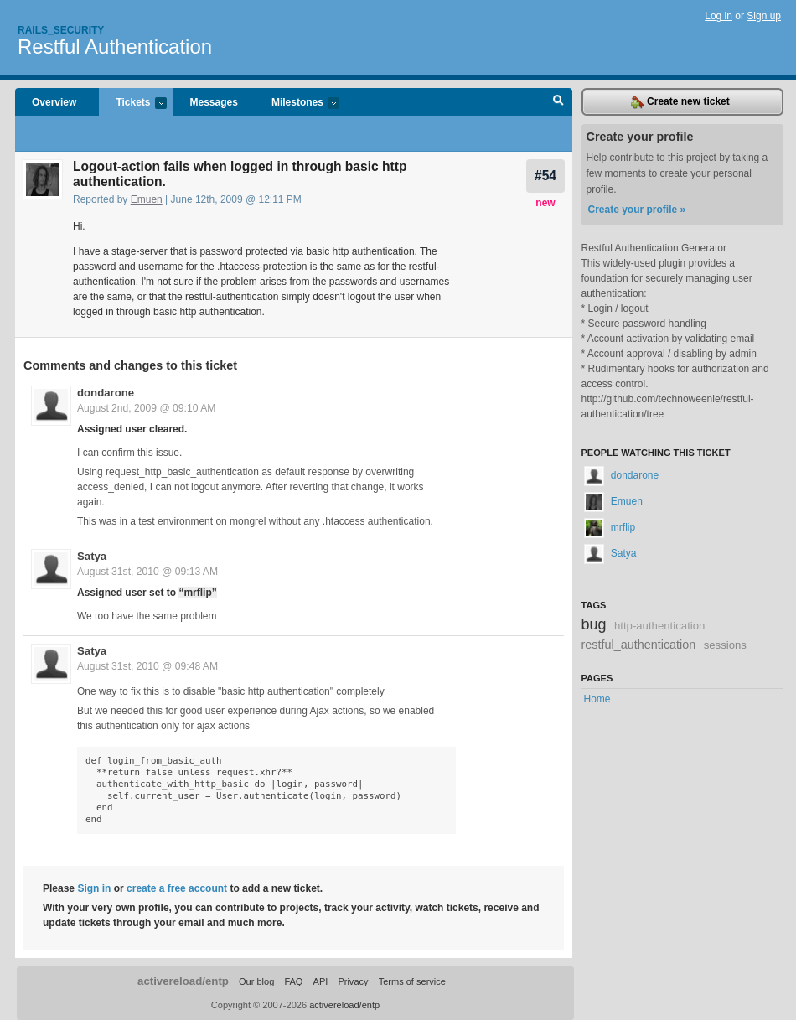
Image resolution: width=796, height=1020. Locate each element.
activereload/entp (183, 981)
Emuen (147, 199)
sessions (725, 645)
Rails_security (61, 30)
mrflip (610, 527)
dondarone (105, 392)
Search (558, 102)
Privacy (353, 981)
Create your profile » (637, 209)
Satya (91, 556)
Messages (214, 102)
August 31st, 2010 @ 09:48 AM (147, 666)
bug (594, 624)
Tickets (132, 103)
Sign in (94, 888)
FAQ (293, 981)
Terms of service (412, 981)
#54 (545, 175)
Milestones (297, 103)
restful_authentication (638, 644)
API (320, 981)
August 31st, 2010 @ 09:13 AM (147, 571)
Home (597, 699)
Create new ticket (680, 102)
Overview (54, 102)
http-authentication (660, 625)
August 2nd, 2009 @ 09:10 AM (146, 408)
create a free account (177, 888)
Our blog (256, 981)
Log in (718, 16)
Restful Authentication (115, 46)
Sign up (764, 16)
